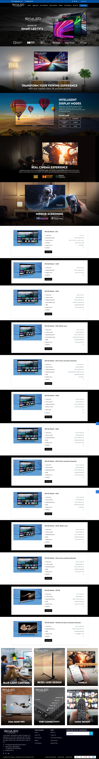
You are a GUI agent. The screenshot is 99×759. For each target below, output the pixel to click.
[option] (49, 242)
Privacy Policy (54, 740)
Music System (53, 5)
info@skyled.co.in (17, 1)
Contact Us (83, 1)
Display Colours (49, 406)
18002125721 (29, 1)
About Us (75, 5)
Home (29, 5)
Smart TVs (35, 5)
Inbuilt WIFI (48, 409)
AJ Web (32, 757)
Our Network (67, 5)
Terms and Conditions (56, 738)
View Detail (48, 252)
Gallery (61, 5)
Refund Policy (54, 743)
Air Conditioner (44, 5)
